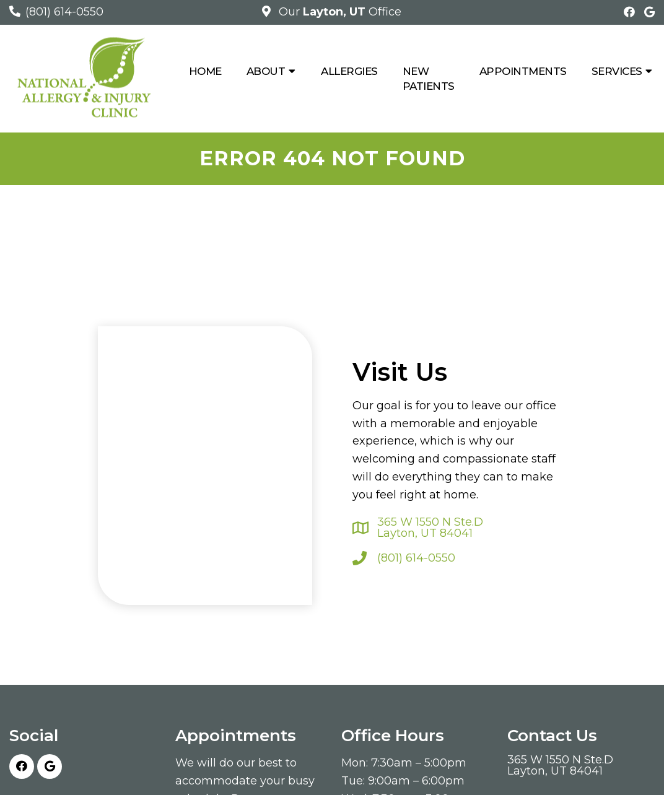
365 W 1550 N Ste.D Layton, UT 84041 (430, 527)
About (266, 71)
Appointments (523, 71)
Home (205, 71)
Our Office (338, 12)
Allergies (349, 71)
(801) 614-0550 (64, 12)
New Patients (429, 78)
